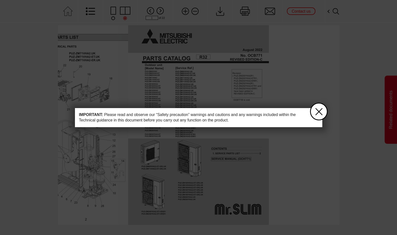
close (316, 109)
